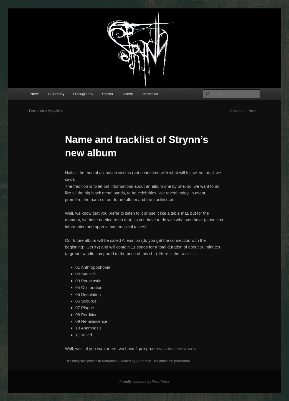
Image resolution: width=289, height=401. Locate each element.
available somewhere (175, 348)
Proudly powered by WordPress (144, 382)
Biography (56, 94)
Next (254, 111)
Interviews (150, 94)
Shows (107, 94)
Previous (235, 111)
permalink (182, 361)
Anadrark (143, 361)
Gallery (127, 94)
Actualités (110, 361)
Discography (83, 94)
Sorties (125, 361)
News (35, 94)
